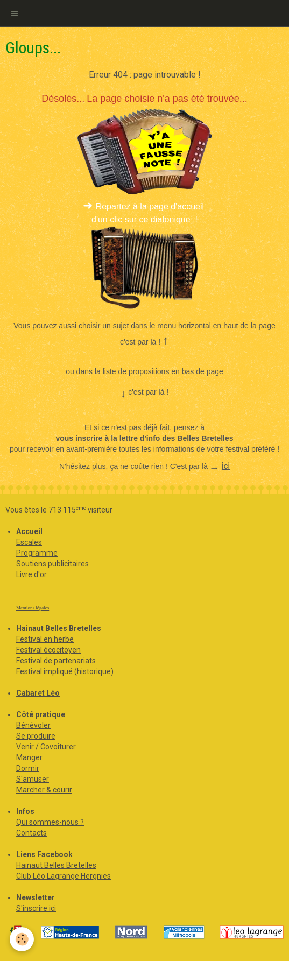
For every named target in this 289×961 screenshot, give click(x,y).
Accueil (29, 531)
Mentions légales (32, 608)
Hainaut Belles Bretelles (56, 865)
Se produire (35, 736)
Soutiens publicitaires (52, 563)
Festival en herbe (45, 639)
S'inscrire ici (36, 908)
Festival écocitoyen (48, 650)
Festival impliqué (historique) (65, 671)
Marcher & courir (44, 789)
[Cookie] (22, 939)
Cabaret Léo (38, 693)
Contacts (31, 833)
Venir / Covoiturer (46, 746)
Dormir (27, 768)
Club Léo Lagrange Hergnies (63, 876)
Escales (29, 542)
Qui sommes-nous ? (50, 822)
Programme (37, 553)
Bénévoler (33, 725)
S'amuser (32, 779)
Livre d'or (31, 574)
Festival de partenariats (56, 660)
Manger (29, 757)
